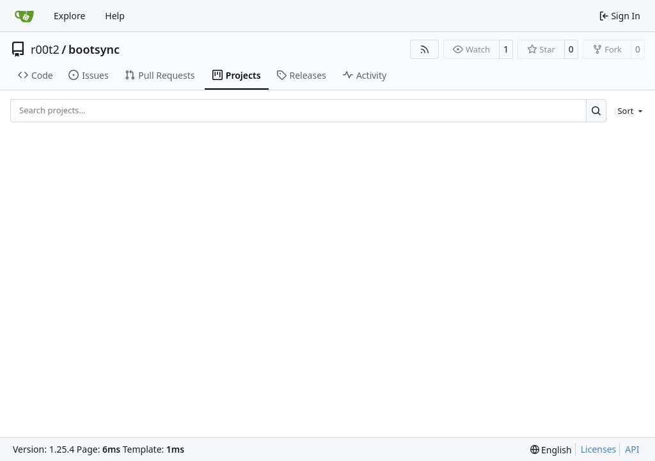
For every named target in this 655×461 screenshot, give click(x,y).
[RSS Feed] (424, 49)
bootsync (94, 49)
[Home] (24, 16)
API (632, 449)
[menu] (628, 111)
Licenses (599, 449)
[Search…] (596, 110)
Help (115, 16)
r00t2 (45, 49)
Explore (69, 16)
